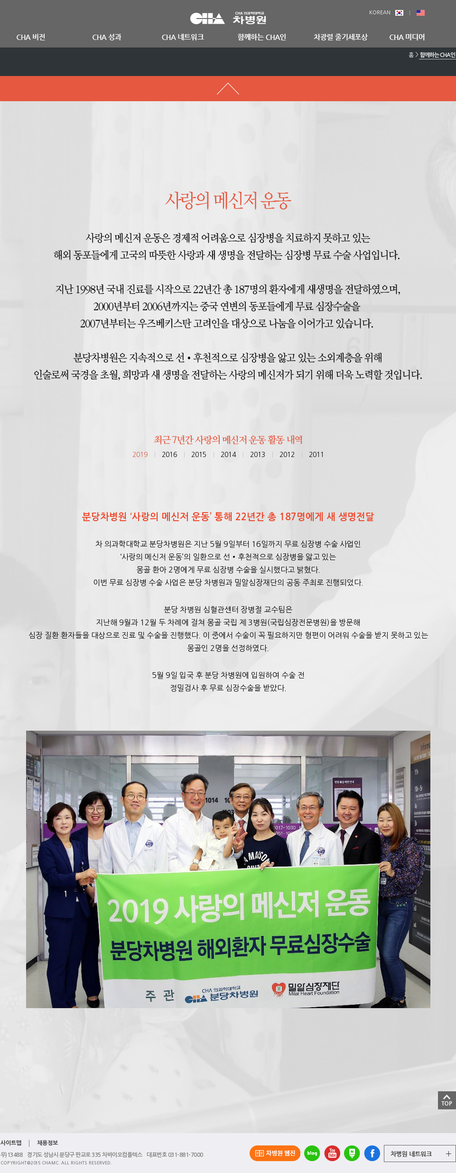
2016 (169, 454)
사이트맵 (10, 1143)
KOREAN (386, 12)
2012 (287, 454)
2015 (198, 454)
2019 (140, 454)
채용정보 (47, 1143)
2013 (257, 454)
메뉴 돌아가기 (228, 88)
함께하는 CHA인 (437, 55)
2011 (316, 454)
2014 (228, 454)
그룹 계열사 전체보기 (420, 1153)
